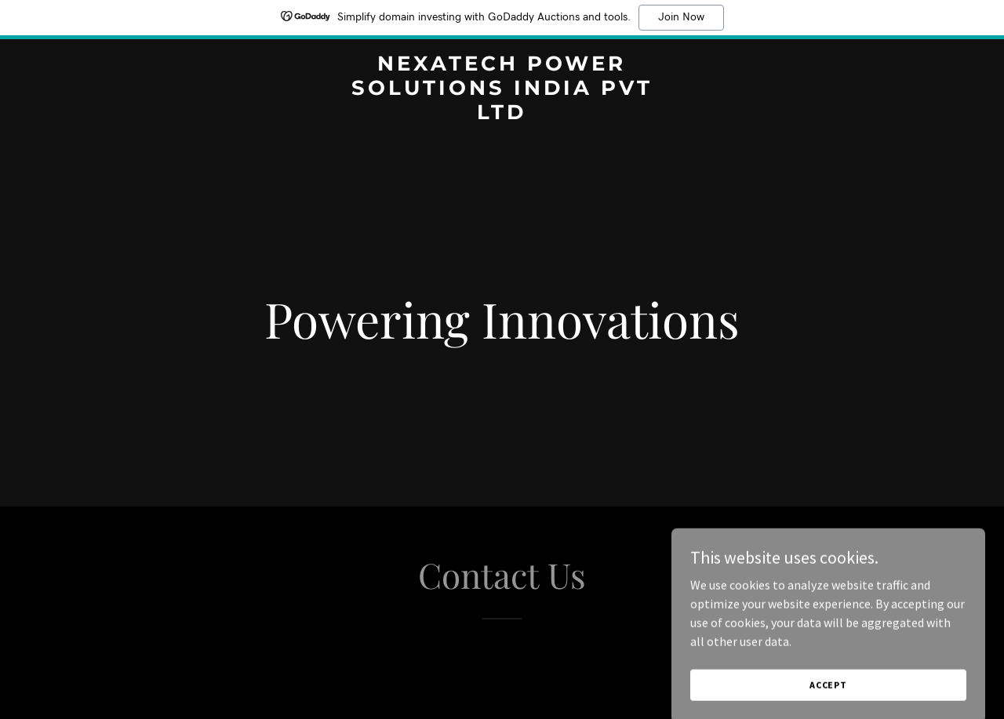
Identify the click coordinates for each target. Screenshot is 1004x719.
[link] (502, 114)
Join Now (681, 17)
